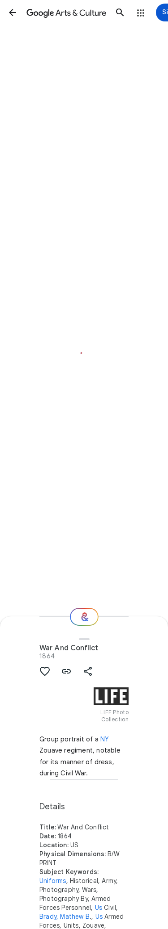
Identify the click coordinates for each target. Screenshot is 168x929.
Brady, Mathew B (64, 916)
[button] (12, 12)
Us (98, 908)
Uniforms (52, 881)
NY (104, 739)
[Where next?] (84, 617)
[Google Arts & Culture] (66, 12)
